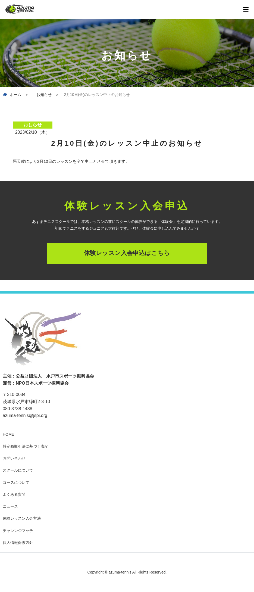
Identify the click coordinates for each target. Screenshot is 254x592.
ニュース (10, 506)
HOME (8, 434)
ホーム (15, 94)
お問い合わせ (14, 458)
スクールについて (18, 470)
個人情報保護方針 (18, 542)
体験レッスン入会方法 (22, 518)
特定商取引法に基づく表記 (25, 446)
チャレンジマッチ (18, 530)
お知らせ (44, 94)
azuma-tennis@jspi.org (25, 415)
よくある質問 (14, 494)
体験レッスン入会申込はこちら (127, 253)
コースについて (16, 482)
